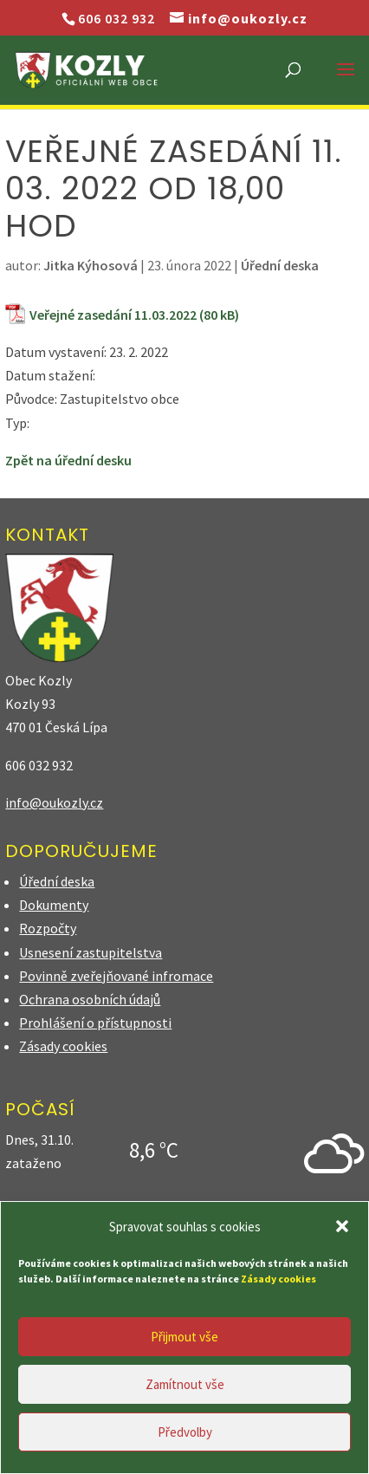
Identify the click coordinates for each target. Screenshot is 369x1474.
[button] (342, 1226)
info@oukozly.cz (54, 802)
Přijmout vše (184, 1336)
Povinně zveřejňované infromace (116, 975)
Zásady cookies (63, 1046)
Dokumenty (53, 904)
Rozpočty (47, 928)
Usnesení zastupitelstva (90, 952)
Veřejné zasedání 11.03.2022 (113, 314)
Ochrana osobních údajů (89, 999)
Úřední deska (280, 265)
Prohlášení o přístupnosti (95, 1022)
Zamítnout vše (185, 1384)
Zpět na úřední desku (68, 460)
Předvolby (185, 1432)
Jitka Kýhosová (90, 265)
